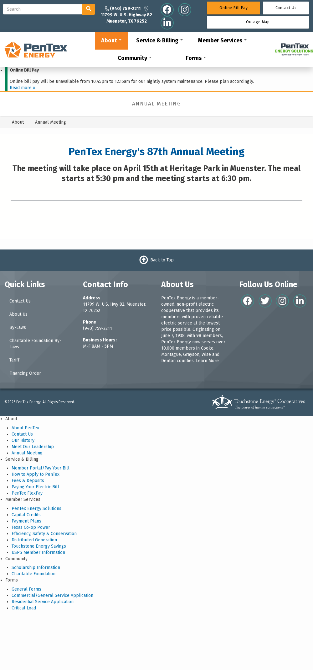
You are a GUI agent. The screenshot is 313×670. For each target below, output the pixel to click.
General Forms (26, 589)
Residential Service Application (43, 601)
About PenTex (25, 428)
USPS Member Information (38, 552)
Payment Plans (26, 521)
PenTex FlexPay (27, 493)
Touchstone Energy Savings (39, 546)
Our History (23, 440)
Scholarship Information (36, 567)
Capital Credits (26, 514)
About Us (18, 314)
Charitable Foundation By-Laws (35, 344)
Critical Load (24, 608)
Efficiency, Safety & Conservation (44, 533)
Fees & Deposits (28, 480)
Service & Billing (159, 40)
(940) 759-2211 (97, 328)
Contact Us (20, 301)
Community (134, 58)
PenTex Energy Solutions (36, 508)
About (111, 40)
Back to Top (162, 260)
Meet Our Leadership (33, 446)
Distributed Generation (34, 540)
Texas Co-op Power (31, 527)
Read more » (22, 87)
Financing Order (25, 373)
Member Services (222, 40)
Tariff (14, 360)
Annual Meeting (27, 453)
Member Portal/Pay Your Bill (40, 468)
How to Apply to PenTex (35, 474)
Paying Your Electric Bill (35, 487)
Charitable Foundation (33, 573)
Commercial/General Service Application (52, 595)
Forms (196, 58)
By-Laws (17, 327)
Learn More (207, 360)
